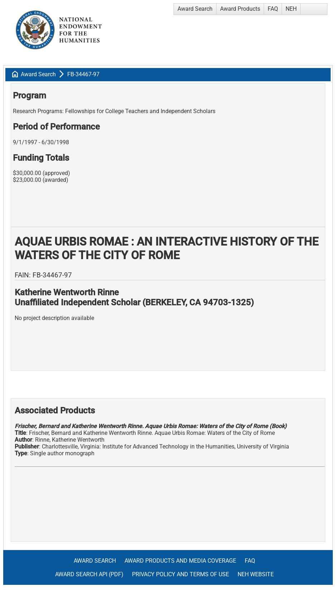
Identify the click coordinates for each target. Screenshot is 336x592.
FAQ (273, 8)
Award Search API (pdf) (89, 574)
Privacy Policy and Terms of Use (180, 574)
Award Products (240, 8)
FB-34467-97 (83, 74)
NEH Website (256, 574)
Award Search (195, 8)
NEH (291, 8)
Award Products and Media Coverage (180, 560)
